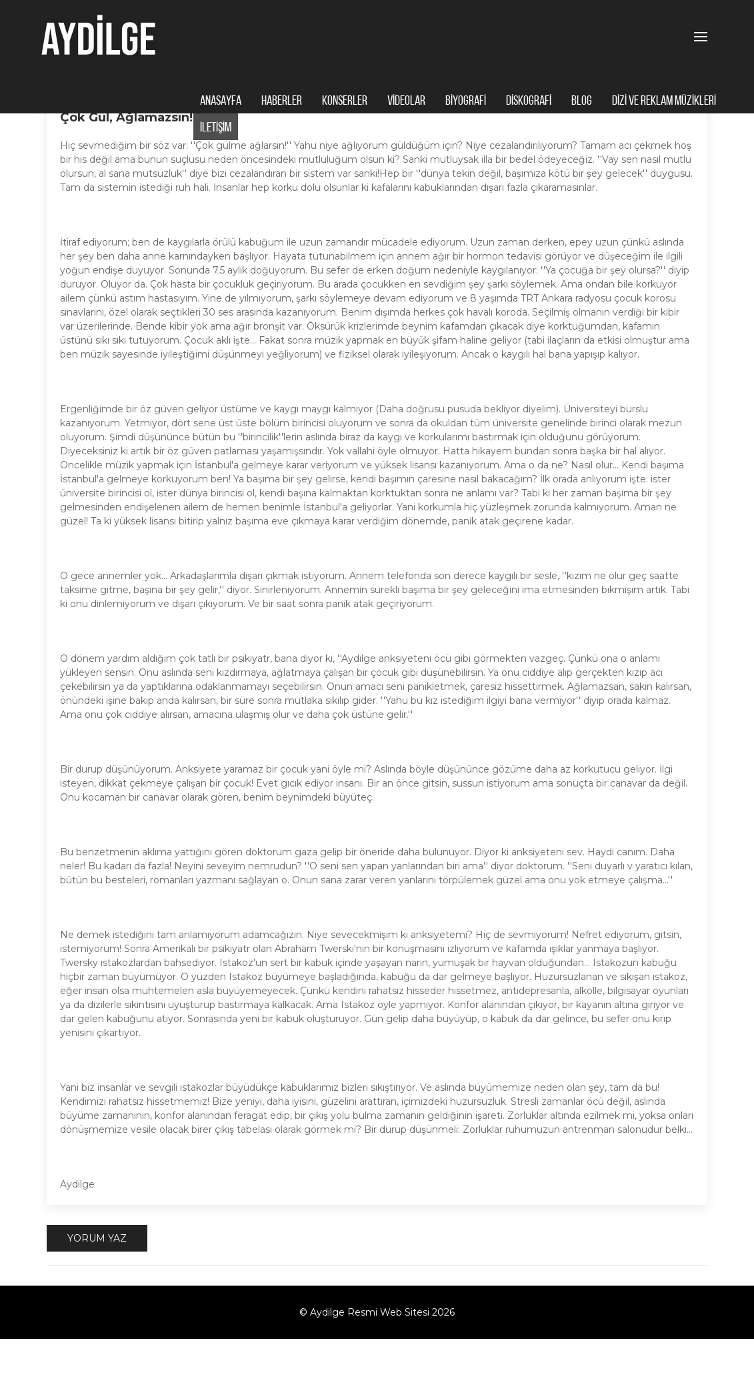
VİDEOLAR (406, 101)
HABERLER (281, 101)
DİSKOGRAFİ (528, 101)
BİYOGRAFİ (465, 101)
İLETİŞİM (215, 128)
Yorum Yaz (97, 1274)
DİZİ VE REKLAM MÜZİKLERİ (664, 101)
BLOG (581, 101)
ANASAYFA (220, 101)
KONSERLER (344, 101)
